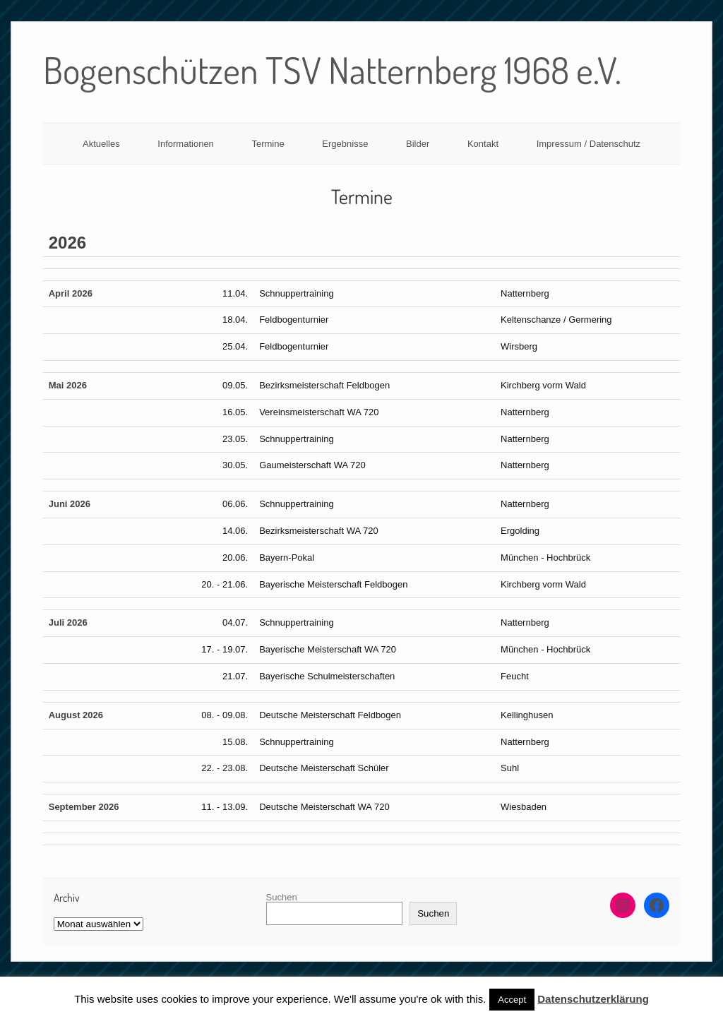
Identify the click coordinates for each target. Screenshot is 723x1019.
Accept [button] (512, 999)
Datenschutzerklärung (593, 999)
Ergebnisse (345, 143)
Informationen (185, 143)
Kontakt (482, 143)
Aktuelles (101, 143)
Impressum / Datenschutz (588, 143)
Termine (267, 143)
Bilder (417, 143)
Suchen (281, 897)
